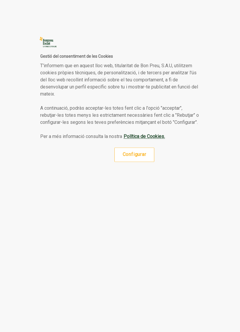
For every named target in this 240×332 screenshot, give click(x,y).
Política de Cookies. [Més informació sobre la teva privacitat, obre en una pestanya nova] (144, 136)
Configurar (134, 154)
